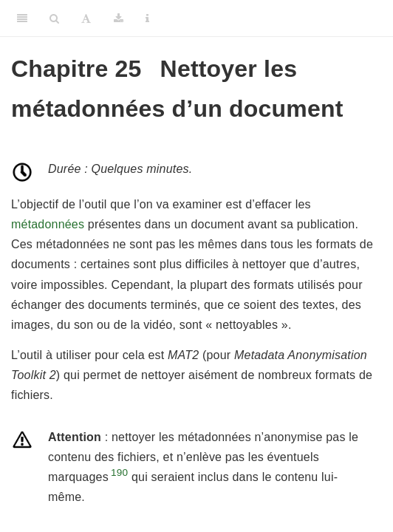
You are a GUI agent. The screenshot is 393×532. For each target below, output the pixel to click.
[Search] (54, 18)
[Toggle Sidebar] (22, 18)
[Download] (118, 18)
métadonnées (47, 224)
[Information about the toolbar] (147, 18)
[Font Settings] (86, 18)
